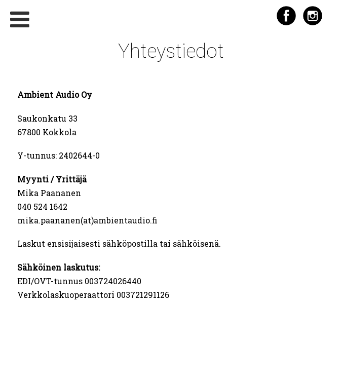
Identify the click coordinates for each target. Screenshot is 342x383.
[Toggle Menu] (20, 19)
